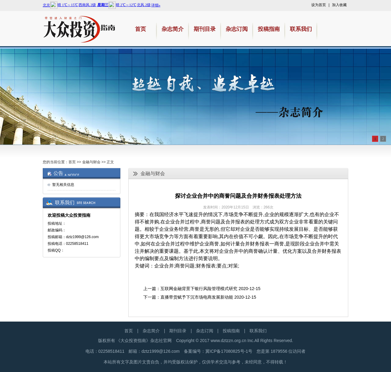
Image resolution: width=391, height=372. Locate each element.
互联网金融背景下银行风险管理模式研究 (198, 288)
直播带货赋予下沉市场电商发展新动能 (196, 297)
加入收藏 (339, 5)
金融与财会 (91, 162)
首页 (72, 162)
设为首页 (318, 5)
